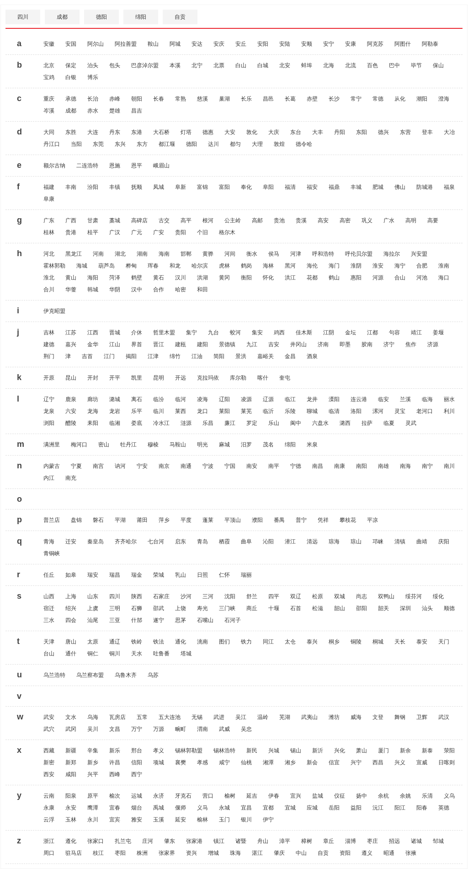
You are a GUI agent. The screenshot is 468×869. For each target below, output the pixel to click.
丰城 (356, 187)
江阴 (328, 332)
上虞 (92, 608)
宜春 (114, 808)
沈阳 (229, 596)
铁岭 (136, 641)
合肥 (421, 266)
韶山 (339, 608)
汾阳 (92, 187)
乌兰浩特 (54, 675)
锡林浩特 (224, 750)
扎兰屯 (123, 841)
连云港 (359, 399)
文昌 (114, 729)
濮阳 (257, 520)
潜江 (290, 541)
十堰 (273, 608)
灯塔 (186, 132)
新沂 (317, 750)
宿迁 (48, 608)
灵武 (410, 423)
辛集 (92, 750)
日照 (202, 575)
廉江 (229, 423)
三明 (114, 608)
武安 (48, 717)
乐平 (136, 411)
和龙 (175, 266)
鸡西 (279, 332)
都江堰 (167, 144)
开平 (114, 378)
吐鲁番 (161, 653)
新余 (405, 750)
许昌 (114, 762)
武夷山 (309, 717)
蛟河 (235, 332)
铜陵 (356, 641)
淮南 (443, 266)
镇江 (218, 841)
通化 (180, 641)
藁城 (114, 220)
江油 (196, 356)
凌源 (246, 399)
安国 (70, 44)
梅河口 (79, 444)
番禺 (279, 520)
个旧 (202, 232)
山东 (92, 596)
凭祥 (323, 520)
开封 (92, 378)
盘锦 (76, 520)
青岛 (202, 541)
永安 (70, 808)
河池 (421, 277)
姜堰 (438, 332)
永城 (224, 808)
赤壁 (312, 99)
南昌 (317, 466)
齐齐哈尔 (126, 541)
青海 (48, 541)
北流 (350, 65)
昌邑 (268, 99)
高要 (432, 220)
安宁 (328, 44)
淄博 (350, 841)
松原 (317, 596)
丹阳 (339, 132)
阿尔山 (95, 44)
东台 (295, 132)
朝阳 (136, 99)
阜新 (180, 187)
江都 (372, 332)
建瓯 (180, 344)
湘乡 (290, 762)
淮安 (377, 266)
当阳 (76, 144)
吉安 (273, 344)
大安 (229, 132)
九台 (213, 332)
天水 (136, 653)
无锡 (196, 717)
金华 (92, 344)
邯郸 (186, 254)
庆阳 (443, 541)
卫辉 (421, 717)
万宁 (136, 729)
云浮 (48, 819)
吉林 (48, 332)
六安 (70, 411)
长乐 (246, 99)
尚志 (361, 596)
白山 (240, 65)
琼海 (334, 541)
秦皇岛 (95, 541)
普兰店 (51, 520)
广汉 (114, 232)
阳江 (399, 808)
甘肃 (92, 220)
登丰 (427, 132)
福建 (48, 187)
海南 (164, 254)
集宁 (191, 332)
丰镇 (114, 187)
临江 (290, 399)
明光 (202, 444)
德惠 (207, 132)
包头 (114, 65)
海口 (443, 277)
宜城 (290, 808)
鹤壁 (136, 277)
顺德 (449, 608)
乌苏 (153, 675)
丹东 (114, 132)
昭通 (388, 853)
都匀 (235, 144)
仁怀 (224, 575)
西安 (48, 774)
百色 (372, 65)
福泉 (449, 187)
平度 (186, 520)
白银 (70, 77)
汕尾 (92, 620)
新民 (251, 750)
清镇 (399, 541)
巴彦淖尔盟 (145, 65)
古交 (164, 220)
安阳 (262, 44)
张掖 (410, 853)
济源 (432, 344)
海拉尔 (391, 254)
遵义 (367, 853)
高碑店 (139, 220)
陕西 (136, 596)
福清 (290, 187)
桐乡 (334, 641)
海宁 (399, 266)
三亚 (114, 620)
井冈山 (298, 344)
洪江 (290, 277)
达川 (213, 144)
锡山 (295, 750)
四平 (273, 596)
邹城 (438, 841)
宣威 (421, 762)
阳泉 (70, 796)
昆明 (158, 378)
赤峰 (114, 99)
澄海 (443, 99)
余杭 (383, 796)
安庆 (218, 44)
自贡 (180, 17)
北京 (48, 65)
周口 (48, 853)
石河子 (232, 620)
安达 (196, 44)
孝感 (202, 762)
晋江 (158, 344)
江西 (92, 332)
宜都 (268, 808)
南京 (164, 466)
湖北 (120, 254)
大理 (257, 144)
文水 (70, 717)
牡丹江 (128, 444)
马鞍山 (178, 444)
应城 (312, 808)
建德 (48, 344)
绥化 (438, 596)
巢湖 (224, 99)
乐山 (273, 423)
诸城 (416, 841)
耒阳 (92, 423)
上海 (70, 596)
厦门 (383, 750)
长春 (158, 99)
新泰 (427, 750)
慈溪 (202, 99)
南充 (70, 478)
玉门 (224, 819)
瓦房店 (117, 717)
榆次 (114, 796)
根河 (207, 220)
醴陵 (70, 423)
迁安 (70, 541)
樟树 (306, 841)
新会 (312, 762)
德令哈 (304, 144)
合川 (48, 289)
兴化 (339, 750)
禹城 (158, 808)
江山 (114, 344)
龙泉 (48, 411)
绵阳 (140, 17)
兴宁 (356, 762)
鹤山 (334, 277)
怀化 (268, 277)
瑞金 (136, 575)
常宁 (356, 99)
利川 (449, 411)
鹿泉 (70, 399)
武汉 (443, 717)
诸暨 (240, 841)
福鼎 (334, 187)
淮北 (48, 277)
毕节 (416, 65)
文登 (377, 717)
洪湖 (202, 277)
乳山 (180, 575)
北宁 (196, 65)
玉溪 (158, 819)
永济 (158, 796)
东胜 (70, 132)
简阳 (218, 356)
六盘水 (320, 423)
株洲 (142, 853)
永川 (92, 819)
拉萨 (367, 423)
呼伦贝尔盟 (358, 254)
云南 (48, 796)
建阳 (202, 344)
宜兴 (295, 796)
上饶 (180, 608)
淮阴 (356, 266)
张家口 (95, 841)
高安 (323, 220)
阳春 (421, 808)
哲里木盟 (164, 332)
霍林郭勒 (54, 266)
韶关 (383, 608)
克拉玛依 (208, 378)
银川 (246, 819)
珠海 (235, 853)
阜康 (48, 199)
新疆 (70, 750)
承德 (70, 99)
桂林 (48, 232)
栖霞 (224, 541)
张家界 (167, 853)
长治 (92, 99)
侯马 (273, 254)
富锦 (202, 187)
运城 (136, 796)
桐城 (377, 641)
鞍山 (153, 44)
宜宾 (114, 819)
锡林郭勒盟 (188, 750)
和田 (202, 289)
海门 (334, 266)
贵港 (70, 232)
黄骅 (207, 254)
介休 (136, 332)
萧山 (361, 750)
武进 (218, 717)
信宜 (334, 762)
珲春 (153, 266)
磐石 (98, 520)
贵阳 (180, 232)
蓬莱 (207, 520)
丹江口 (51, 144)
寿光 (202, 608)
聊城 (312, 411)
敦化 (251, 132)
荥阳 (449, 750)
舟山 (262, 841)
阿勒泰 (430, 44)
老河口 (424, 411)
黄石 (158, 277)
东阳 (361, 132)
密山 (103, 444)
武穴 (48, 729)
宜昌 (246, 808)
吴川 (92, 729)
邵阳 (361, 608)
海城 (81, 266)
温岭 (262, 717)
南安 (251, 466)
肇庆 (279, 853)
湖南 (142, 254)
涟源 (186, 423)
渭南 (202, 729)
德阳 (101, 17)
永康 (48, 808)
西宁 (136, 774)
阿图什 (402, 44)
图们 (224, 641)
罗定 (251, 423)
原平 (92, 796)
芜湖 (284, 717)
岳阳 (334, 808)
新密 (48, 762)
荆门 (48, 356)
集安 (257, 332)
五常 (142, 717)
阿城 (175, 44)
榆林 (202, 819)
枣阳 (120, 853)
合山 (399, 277)
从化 (399, 99)
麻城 (224, 444)
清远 (312, 541)
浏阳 (48, 423)
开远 (180, 378)
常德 (377, 99)
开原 (48, 378)
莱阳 (224, 411)
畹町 (180, 729)
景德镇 (227, 344)
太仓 (290, 641)
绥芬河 (413, 596)
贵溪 (301, 220)
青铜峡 (51, 553)
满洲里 (51, 444)
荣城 (158, 575)
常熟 (180, 99)
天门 (443, 641)
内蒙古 (51, 466)
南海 (405, 466)
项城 (158, 762)
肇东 (169, 841)
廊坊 (92, 399)
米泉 (312, 444)
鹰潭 (92, 808)
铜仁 (92, 653)
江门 (109, 356)
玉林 (70, 819)
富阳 (224, 187)
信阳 (136, 762)
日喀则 (446, 762)
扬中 (361, 796)
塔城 (186, 653)
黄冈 (224, 277)
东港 (136, 132)
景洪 (240, 356)
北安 (284, 65)
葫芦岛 (106, 266)
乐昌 (207, 423)
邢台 (136, 750)
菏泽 (114, 277)
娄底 (136, 423)
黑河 (290, 266)
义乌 (449, 796)
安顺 (306, 44)
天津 (48, 641)
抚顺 (136, 187)
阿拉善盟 (126, 44)
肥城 (377, 187)
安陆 (284, 44)
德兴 (383, 132)
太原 (92, 641)
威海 (356, 717)
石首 (295, 608)
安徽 (48, 44)
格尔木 (227, 232)
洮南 (202, 641)
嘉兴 (70, 344)
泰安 (421, 641)
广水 (388, 220)
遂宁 (158, 620)
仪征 (339, 796)
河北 (48, 254)
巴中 (394, 65)
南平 (273, 466)
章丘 (328, 841)
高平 (186, 220)
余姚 (405, 796)
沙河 (186, 596)
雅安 (136, 819)
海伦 (312, 266)
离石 (136, 399)
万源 (158, 729)
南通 (186, 466)
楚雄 (114, 110)
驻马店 (73, 853)
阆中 (295, 423)
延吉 (251, 796)
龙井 (312, 399)
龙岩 (114, 411)
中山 (301, 853)
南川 (449, 466)
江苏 (70, 332)
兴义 (399, 762)
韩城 (92, 289)
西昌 (377, 762)
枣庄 (372, 841)
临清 (334, 411)
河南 (98, 254)
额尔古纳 (54, 165)
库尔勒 (238, 378)
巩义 (367, 220)
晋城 (114, 332)
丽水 (449, 399)
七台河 (156, 541)
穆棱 (153, 444)
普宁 (301, 520)
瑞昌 (114, 575)
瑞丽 (246, 575)
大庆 (273, 132)
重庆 (48, 99)
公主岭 (232, 220)
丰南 (70, 187)
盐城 (317, 796)
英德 (443, 808)
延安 (180, 819)
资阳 (345, 853)
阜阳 (268, 187)
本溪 (175, 65)
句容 (394, 332)
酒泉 (312, 356)
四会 (70, 620)
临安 (383, 399)
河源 (377, 277)
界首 (136, 344)
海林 (268, 266)
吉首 (87, 356)
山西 (48, 596)
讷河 (120, 466)
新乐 (114, 750)
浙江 (48, 841)
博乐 (92, 77)
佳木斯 (304, 332)
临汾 (158, 399)
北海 (328, 65)
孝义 (158, 750)
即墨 (345, 344)
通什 (70, 653)
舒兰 (251, 596)
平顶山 (232, 520)
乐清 (427, 796)
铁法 (158, 641)
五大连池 (170, 717)
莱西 (180, 411)
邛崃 (377, 541)
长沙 (334, 99)
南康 (339, 466)
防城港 (424, 187)
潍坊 (334, 717)
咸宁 (224, 762)
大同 (48, 132)
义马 (202, 808)
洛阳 (356, 411)
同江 (268, 641)
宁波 (207, 466)
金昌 (290, 356)
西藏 (48, 750)
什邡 (136, 620)
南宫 (98, 466)
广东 (48, 220)
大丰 (317, 132)
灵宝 (399, 411)
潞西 (345, 423)
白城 (262, 65)
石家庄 (161, 596)
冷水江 (161, 423)
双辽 (295, 596)
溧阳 (334, 399)
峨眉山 (161, 165)
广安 (158, 232)
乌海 (92, 717)
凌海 (202, 399)
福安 (312, 187)
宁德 (295, 466)
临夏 (388, 423)
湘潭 (268, 762)
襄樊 (180, 762)
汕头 (427, 608)
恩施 (114, 165)
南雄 (383, 466)
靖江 (416, 332)
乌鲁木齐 (126, 675)
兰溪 (405, 399)
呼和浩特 (323, 254)
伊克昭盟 (54, 311)
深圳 (405, 608)
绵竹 (175, 356)
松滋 (317, 608)
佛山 (399, 187)
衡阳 (246, 277)
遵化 (70, 841)
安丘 (240, 44)
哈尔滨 (199, 266)
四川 (22, 17)
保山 (438, 65)
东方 (142, 144)
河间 (229, 254)
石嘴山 (205, 620)
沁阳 (268, 541)
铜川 (114, 653)
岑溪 (48, 110)
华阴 (114, 289)
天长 (399, 641)
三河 (207, 596)
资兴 (191, 853)
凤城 (158, 187)
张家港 (194, 841)
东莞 (98, 144)
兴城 (273, 750)
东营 (405, 132)
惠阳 (356, 277)
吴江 (240, 717)
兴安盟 (419, 254)
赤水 (92, 110)
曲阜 (246, 541)
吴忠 (246, 729)
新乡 (92, 762)
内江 (48, 478)
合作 (158, 289)
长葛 (290, 99)
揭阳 (131, 356)
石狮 (136, 608)
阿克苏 (375, 44)
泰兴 (312, 641)
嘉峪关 (265, 356)
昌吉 (136, 110)
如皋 (70, 575)
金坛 (350, 332)
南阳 (361, 466)
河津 (295, 254)
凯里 (136, 378)
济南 (323, 344)
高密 (345, 220)
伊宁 (268, 819)
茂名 (268, 444)
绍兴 (70, 608)
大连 (92, 132)
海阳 (92, 277)
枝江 (98, 853)
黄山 (70, 277)
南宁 (427, 466)
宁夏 (76, 466)
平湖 (120, 520)
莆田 (142, 520)
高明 (410, 220)
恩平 (136, 165)
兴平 (92, 774)
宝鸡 (48, 77)
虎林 (224, 266)
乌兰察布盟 (90, 675)
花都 (312, 277)
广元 (136, 232)
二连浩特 (87, 165)
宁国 (229, 466)
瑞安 (92, 575)
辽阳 (224, 399)
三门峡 (227, 608)
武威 (224, 729)
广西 (70, 220)
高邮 (257, 220)
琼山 (356, 541)
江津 (153, 356)
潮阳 (421, 99)
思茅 (180, 620)
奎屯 (284, 378)
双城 (339, 596)
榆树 (229, 796)
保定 (70, 65)
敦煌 (279, 144)
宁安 (142, 466)
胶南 (367, 344)
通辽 (114, 641)
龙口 (202, 411)
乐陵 (290, 411)
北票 (218, 65)
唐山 (70, 641)
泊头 (92, 65)
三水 (48, 620)
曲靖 (421, 541)
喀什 (262, 378)
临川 (158, 411)
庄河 (147, 841)
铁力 (246, 641)
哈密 (180, 289)
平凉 (372, 520)
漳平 (284, 841)
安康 (350, 44)
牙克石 (183, 796)
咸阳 (70, 774)
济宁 (388, 344)
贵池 (279, 220)
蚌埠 (306, 65)
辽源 (268, 399)
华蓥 (70, 289)
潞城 (114, 399)
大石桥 (161, 132)
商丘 (251, 608)
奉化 (246, 187)
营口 (207, 796)
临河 (180, 399)
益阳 (356, 808)
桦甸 (131, 266)
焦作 (410, 344)
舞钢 (399, 717)
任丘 (48, 575)
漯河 (377, 411)
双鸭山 (386, 596)
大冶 (449, 132)
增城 (213, 853)
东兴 (120, 144)
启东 (180, 541)
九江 (251, 344)
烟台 (136, 808)
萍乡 (164, 520)
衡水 (251, 254)
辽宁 (48, 399)
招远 (394, 841)
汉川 (180, 277)
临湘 (114, 423)
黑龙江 (73, 254)
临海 (427, 399)
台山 (48, 653)
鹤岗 (246, 266)
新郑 (70, 762)
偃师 (180, 808)
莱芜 (246, 411)
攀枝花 (348, 520)
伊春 (273, 796)
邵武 (158, 608)
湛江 (257, 853)
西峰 (114, 774)
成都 (62, 17)
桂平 (92, 232)
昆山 (70, 378)
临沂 (268, 411)
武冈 (70, 729)
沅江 (377, 808)
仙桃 (246, 762)
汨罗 (246, 444)
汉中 (136, 289)
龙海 (92, 411)
